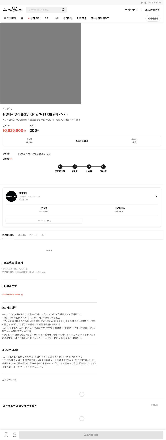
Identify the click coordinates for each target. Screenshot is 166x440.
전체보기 (154, 405)
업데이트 (22, 235)
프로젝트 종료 (91, 434)
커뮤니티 (33, 235)
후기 (43, 235)
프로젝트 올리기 (131, 9)
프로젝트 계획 (8, 235)
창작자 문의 (44, 221)
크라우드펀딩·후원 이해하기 (12, 294)
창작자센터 (153, 18)
